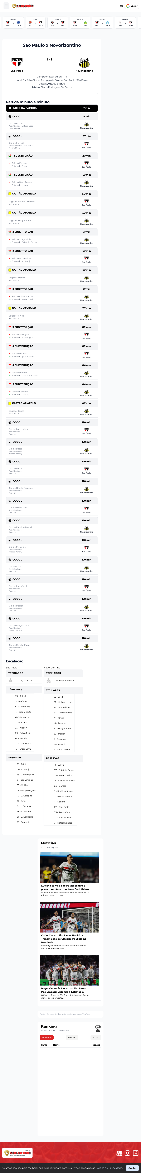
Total (96, 1037)
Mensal (72, 1037)
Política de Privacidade (109, 1168)
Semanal (46, 1037)
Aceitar (132, 1168)
